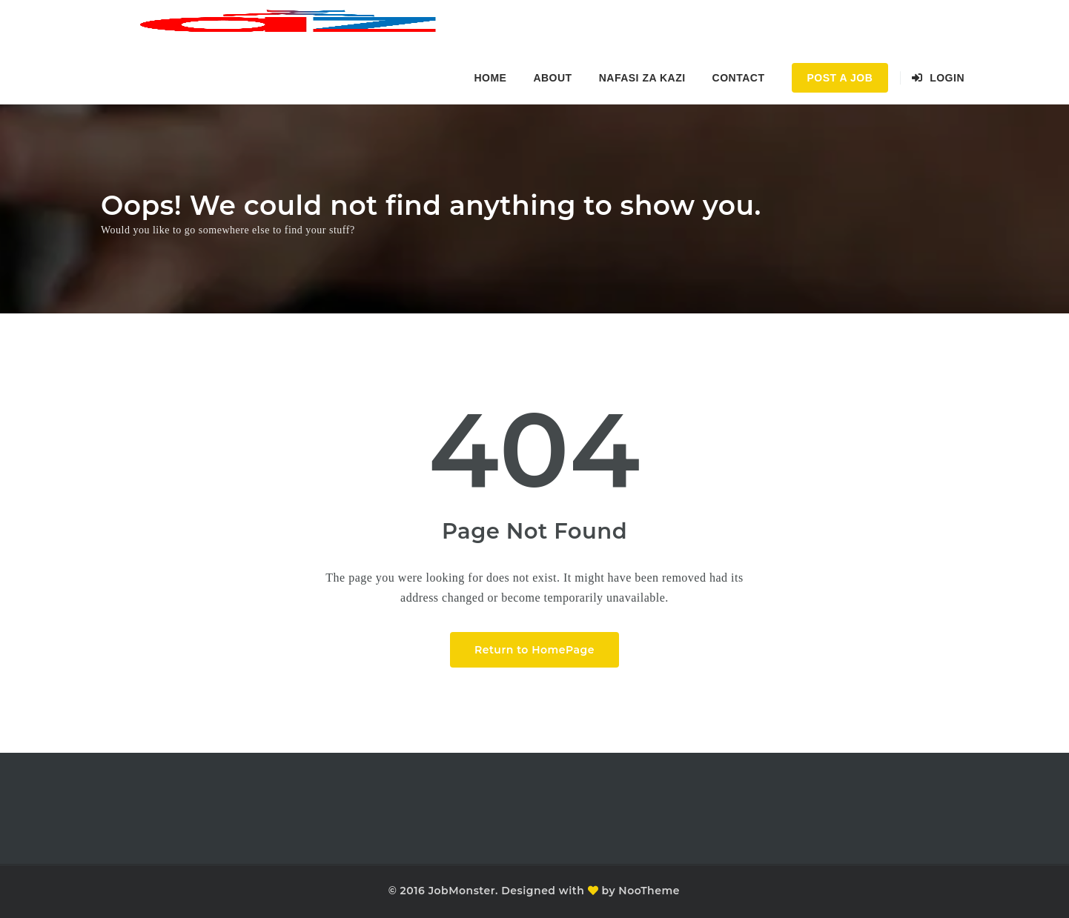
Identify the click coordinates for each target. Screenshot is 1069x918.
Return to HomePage (534, 649)
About (552, 78)
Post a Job (840, 78)
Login (938, 78)
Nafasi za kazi (642, 78)
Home (490, 78)
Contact (738, 78)
